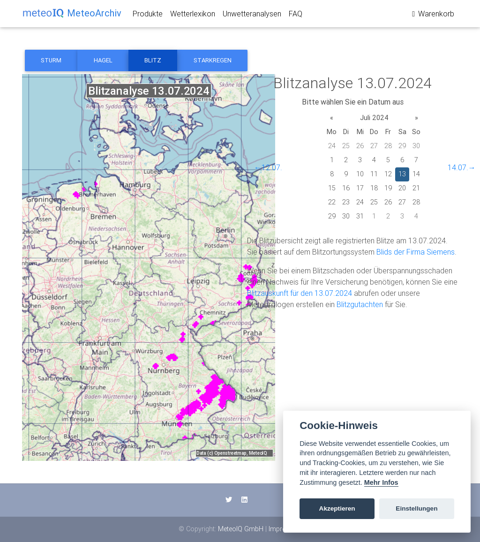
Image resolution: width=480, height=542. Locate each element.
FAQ (295, 15)
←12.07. (268, 167)
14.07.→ (462, 167)
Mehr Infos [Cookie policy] (381, 482)
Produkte (148, 15)
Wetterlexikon (192, 15)
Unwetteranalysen (252, 15)
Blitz (152, 60)
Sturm (51, 60)
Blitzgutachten (360, 304)
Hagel (103, 60)
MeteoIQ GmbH (240, 529)
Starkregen (213, 60)
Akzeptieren (337, 508)
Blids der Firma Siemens (415, 251)
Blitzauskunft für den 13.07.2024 (299, 293)
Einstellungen (416, 508)
